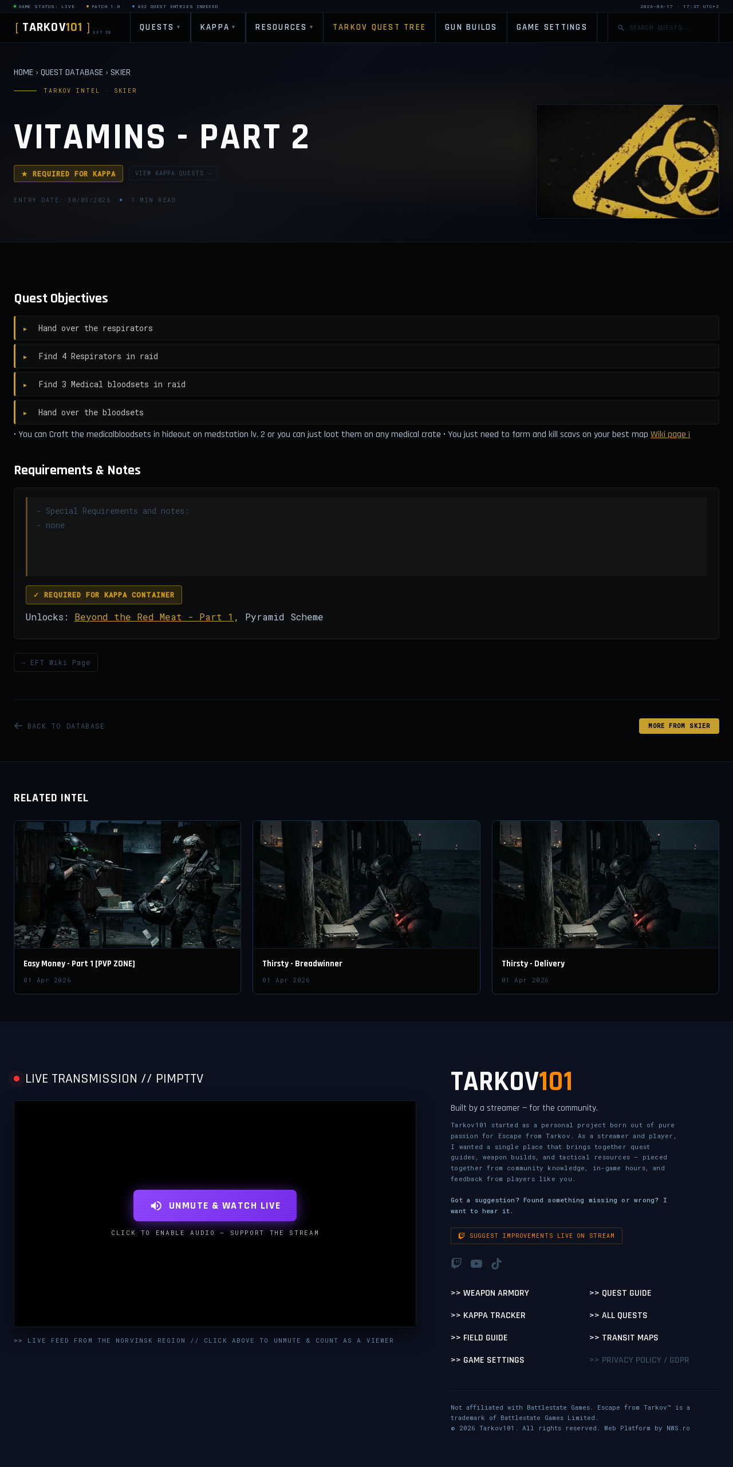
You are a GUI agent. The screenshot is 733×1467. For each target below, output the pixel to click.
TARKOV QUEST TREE (379, 27)
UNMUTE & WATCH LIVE (215, 1205)
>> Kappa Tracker (488, 1315)
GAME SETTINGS (552, 27)
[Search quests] (669, 27)
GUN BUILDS (471, 27)
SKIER (121, 72)
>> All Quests (618, 1315)
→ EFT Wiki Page (55, 662)
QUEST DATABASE (72, 72)
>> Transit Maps (624, 1338)
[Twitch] (456, 1263)
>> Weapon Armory (490, 1293)
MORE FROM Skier (679, 726)
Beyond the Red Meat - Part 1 (154, 617)
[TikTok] (496, 1263)
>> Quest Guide (620, 1293)
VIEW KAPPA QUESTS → (173, 173)
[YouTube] (476, 1263)
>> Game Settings (488, 1360)
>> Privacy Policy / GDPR (639, 1360)
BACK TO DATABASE (59, 725)
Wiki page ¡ (670, 434)
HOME (23, 72)
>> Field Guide (479, 1338)
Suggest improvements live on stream (536, 1236)
